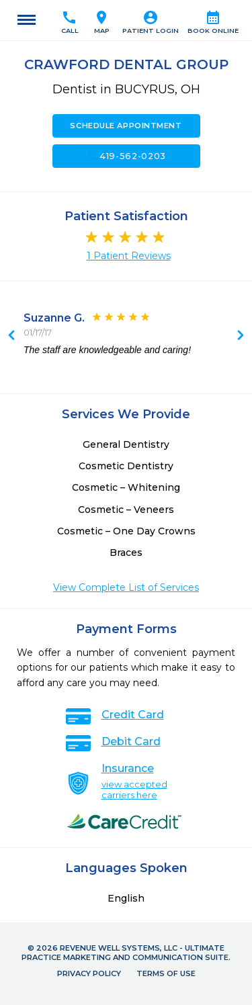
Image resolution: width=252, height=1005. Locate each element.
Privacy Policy (89, 973)
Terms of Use (166, 973)
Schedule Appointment (125, 125)
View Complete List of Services (126, 587)
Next (11, 336)
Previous (240, 336)
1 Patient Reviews (129, 256)
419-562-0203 (126, 155)
